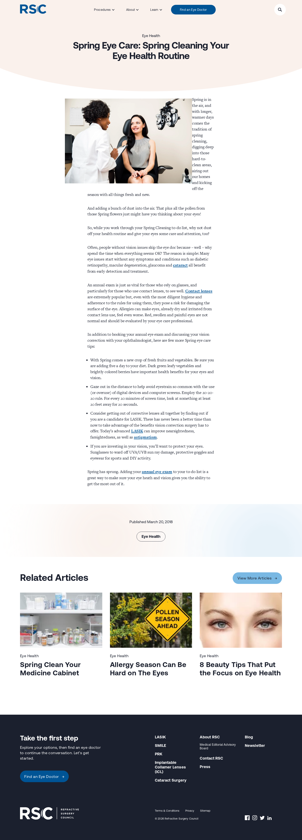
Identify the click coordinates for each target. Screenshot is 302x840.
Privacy (189, 810)
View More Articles (257, 578)
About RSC (210, 737)
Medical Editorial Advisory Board (218, 746)
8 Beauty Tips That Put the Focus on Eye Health (240, 669)
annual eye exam (157, 471)
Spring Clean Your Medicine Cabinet (50, 669)
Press (205, 766)
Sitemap (205, 810)
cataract (180, 265)
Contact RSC (211, 758)
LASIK (137, 430)
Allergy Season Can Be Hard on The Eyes (148, 669)
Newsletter (255, 745)
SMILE (160, 745)
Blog (249, 737)
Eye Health (151, 35)
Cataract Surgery (170, 780)
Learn (154, 9)
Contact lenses (198, 290)
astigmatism (145, 437)
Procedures (102, 9)
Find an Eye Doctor (193, 9)
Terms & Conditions (167, 810)
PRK (159, 754)
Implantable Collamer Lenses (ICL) (170, 767)
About (130, 9)
